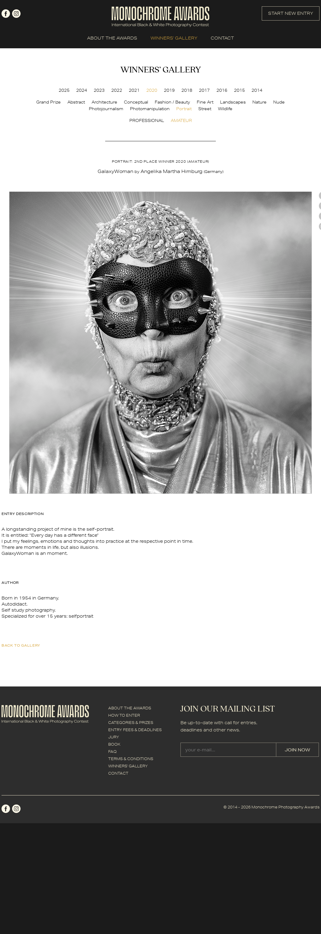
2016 (221, 90)
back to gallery (21, 645)
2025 (64, 90)
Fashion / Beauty (172, 102)
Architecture (104, 102)
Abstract (76, 102)
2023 (99, 90)
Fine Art (205, 102)
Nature (259, 102)
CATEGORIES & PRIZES (130, 722)
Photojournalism (106, 108)
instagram (16, 13)
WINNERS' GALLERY (174, 38)
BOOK (114, 744)
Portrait (184, 108)
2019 (169, 90)
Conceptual (136, 102)
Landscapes (233, 102)
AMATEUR (181, 120)
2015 (239, 90)
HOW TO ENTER (124, 715)
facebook (6, 13)
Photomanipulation (150, 108)
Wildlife (225, 108)
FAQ (112, 751)
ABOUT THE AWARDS (112, 38)
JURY (113, 737)
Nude (279, 102)
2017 (204, 90)
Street (204, 108)
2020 (151, 90)
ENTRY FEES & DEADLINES (135, 729)
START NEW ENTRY (290, 13)
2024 (81, 90)
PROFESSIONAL (146, 120)
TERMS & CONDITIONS (130, 758)
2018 (186, 90)
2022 (116, 90)
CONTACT (222, 38)
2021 (134, 90)
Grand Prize (48, 102)
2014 (256, 90)
